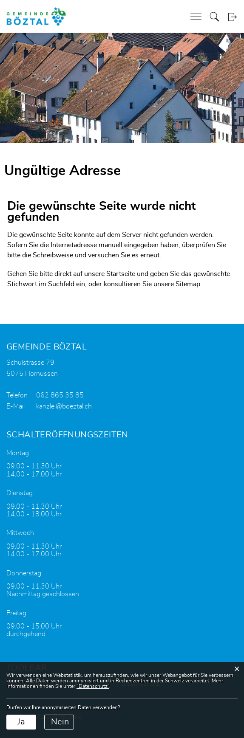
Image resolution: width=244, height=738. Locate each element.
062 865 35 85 (60, 395)
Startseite (120, 273)
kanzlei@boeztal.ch (64, 406)
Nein (60, 722)
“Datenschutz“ (93, 686)
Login (232, 17)
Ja (21, 722)
